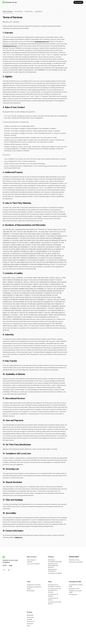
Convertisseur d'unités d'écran (54, 602)
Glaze (28, 625)
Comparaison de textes (33, 584)
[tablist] (35, 11)
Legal (10, 565)
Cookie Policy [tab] (29, 11)
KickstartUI (30, 623)
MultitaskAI (30, 615)
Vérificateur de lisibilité (76, 562)
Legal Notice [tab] (38, 11)
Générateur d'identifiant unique (34, 587)
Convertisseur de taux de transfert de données (54, 590)
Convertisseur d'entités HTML (76, 585)
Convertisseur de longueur (53, 595)
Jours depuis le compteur (31, 560)
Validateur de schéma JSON (75, 591)
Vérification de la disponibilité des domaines (53, 565)
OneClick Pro (30, 621)
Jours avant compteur (33, 563)
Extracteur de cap (74, 560)
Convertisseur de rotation (53, 599)
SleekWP (29, 619)
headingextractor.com (42, 41)
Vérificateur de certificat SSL (52, 570)
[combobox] (9, 569)
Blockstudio (30, 617)
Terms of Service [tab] (8, 11)
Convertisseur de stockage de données (54, 585)
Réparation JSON (74, 588)
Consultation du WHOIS (55, 573)
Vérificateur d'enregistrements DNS (55, 560)
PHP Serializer (73, 594)
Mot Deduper (31, 590)
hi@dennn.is (19, 537)
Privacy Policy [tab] (19, 11)
